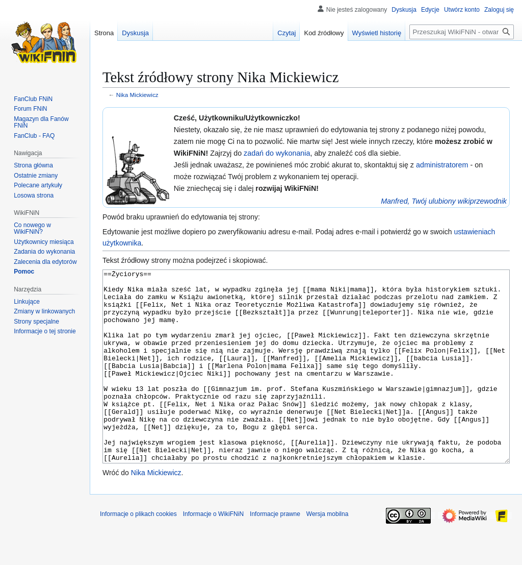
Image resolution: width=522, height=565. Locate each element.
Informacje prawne (275, 552)
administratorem (442, 165)
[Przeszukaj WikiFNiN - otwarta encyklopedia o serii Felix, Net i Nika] (461, 31)
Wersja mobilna (327, 552)
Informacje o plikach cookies (138, 552)
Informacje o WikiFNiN (213, 552)
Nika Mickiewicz (137, 94)
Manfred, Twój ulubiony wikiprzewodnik (444, 201)
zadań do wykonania (277, 153)
